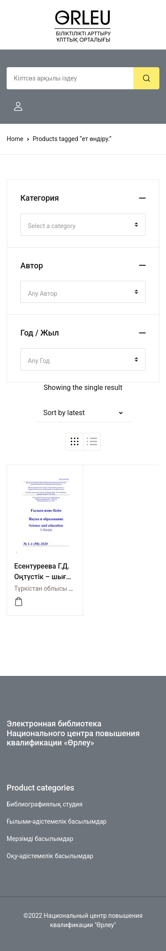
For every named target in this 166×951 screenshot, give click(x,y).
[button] (15, 106)
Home (15, 138)
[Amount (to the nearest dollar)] (70, 78)
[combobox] (83, 225)
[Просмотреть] (18, 601)
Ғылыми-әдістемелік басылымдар (57, 821)
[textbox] (79, 226)
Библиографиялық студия (44, 804)
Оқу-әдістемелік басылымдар (50, 855)
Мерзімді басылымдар (40, 838)
